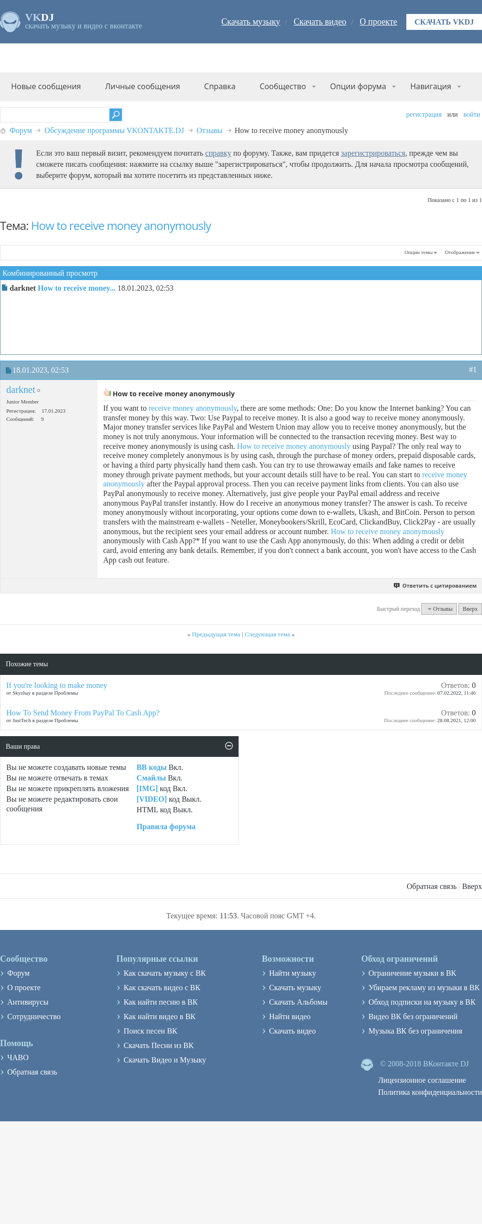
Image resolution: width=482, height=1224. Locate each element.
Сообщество (283, 86)
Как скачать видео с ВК (161, 987)
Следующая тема (267, 634)
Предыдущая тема (216, 634)
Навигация (430, 86)
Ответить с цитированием (435, 585)
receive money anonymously (192, 408)
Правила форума (166, 826)
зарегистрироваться (373, 153)
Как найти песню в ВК (160, 1002)
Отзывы (210, 130)
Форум (21, 130)
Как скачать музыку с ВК (164, 973)
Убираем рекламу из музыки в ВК (424, 987)
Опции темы (418, 252)
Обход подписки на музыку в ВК (421, 1002)
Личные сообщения (142, 86)
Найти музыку (292, 973)
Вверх (470, 608)
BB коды (151, 767)
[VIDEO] (151, 799)
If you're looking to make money (56, 685)
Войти (471, 114)
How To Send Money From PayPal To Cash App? (83, 713)
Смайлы (151, 778)
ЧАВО (17, 1057)
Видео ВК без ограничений (412, 1016)
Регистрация (424, 114)
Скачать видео (320, 22)
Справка (220, 86)
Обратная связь (432, 886)
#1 (473, 369)
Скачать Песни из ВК (158, 1045)
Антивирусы (27, 1002)
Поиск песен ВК (150, 1031)
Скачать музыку (250, 22)
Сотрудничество (34, 1016)
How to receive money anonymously (121, 225)
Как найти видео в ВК (159, 1016)
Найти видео (289, 1016)
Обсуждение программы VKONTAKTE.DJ (114, 130)
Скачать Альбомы (298, 1002)
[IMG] (147, 788)
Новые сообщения (46, 86)
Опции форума (358, 86)
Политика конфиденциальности (430, 1092)
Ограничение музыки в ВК (412, 973)
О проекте (378, 22)
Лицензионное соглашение (422, 1080)
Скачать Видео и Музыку (164, 1060)
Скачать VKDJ (444, 22)
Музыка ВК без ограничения (415, 1031)
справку (218, 153)
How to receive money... (76, 288)
